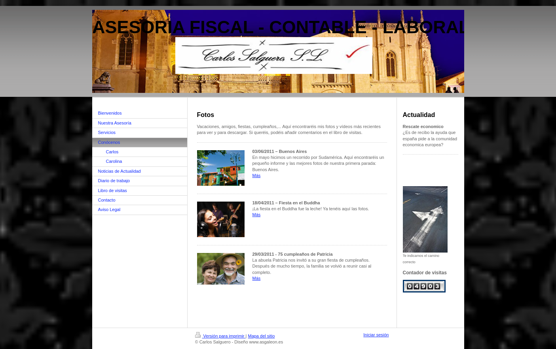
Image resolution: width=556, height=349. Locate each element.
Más (256, 175)
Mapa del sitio (261, 336)
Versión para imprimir (220, 336)
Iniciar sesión (376, 334)
